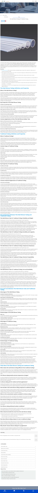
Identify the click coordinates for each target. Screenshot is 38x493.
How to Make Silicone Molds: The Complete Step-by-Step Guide (10, 477)
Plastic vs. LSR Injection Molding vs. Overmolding (8, 475)
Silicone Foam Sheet (4, 458)
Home (2, 15)
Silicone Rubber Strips (4, 460)
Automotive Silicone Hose (4, 462)
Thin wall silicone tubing (4, 63)
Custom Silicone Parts (4, 450)
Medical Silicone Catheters (5, 448)
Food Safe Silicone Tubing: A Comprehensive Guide (8, 478)
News (4, 15)
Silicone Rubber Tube (4, 446)
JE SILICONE (22, 22)
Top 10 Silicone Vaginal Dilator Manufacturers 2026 (8, 474)
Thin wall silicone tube (5, 70)
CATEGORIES (3, 444)
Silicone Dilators (3, 452)
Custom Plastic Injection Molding (5, 454)
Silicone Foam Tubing (4, 456)
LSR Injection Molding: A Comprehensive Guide (8, 472)
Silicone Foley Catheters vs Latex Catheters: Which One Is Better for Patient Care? (13, 471)
